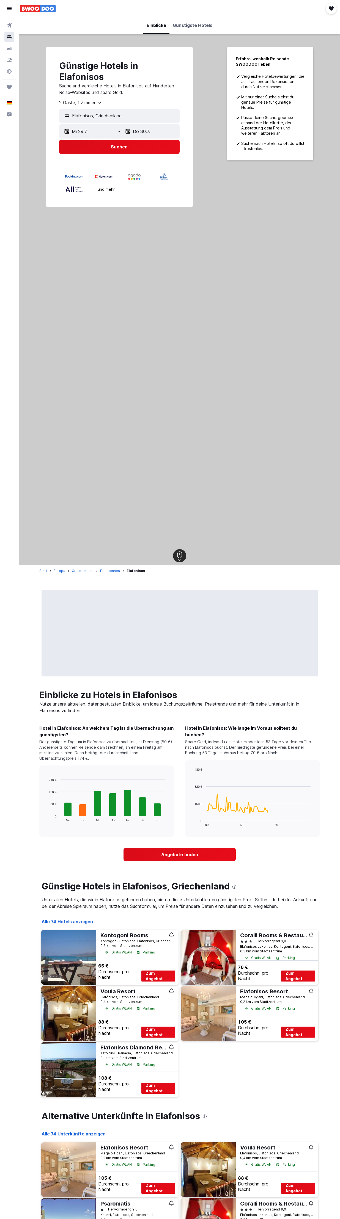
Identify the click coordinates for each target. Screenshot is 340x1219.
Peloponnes (110, 571)
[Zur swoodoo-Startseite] (38, 8)
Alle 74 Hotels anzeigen (67, 921)
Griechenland (83, 571)
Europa (59, 571)
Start (43, 571)
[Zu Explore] (9, 71)
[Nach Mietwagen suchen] (9, 48)
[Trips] (9, 87)
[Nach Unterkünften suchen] (9, 36)
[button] (9, 8)
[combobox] (80, 103)
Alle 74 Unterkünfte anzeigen (74, 1134)
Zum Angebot (154, 976)
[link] (180, 854)
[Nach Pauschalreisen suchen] (9, 59)
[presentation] (234, 886)
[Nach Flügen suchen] (9, 25)
